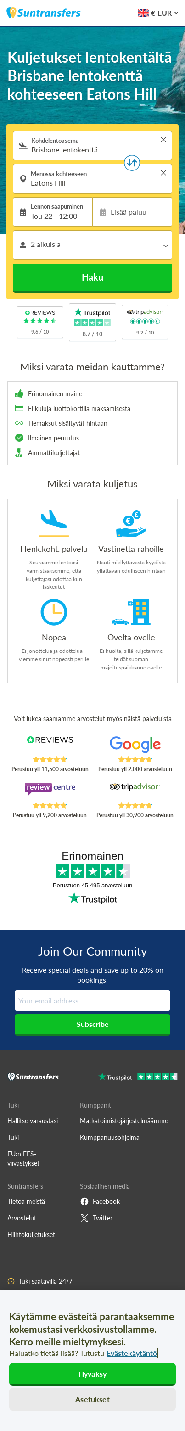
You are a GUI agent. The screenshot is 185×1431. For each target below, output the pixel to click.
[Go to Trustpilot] (138, 1078)
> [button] (163, 139)
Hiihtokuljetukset (31, 1234)
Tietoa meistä (26, 1201)
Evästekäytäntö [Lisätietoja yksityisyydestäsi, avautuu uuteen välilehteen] (132, 1353)
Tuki (13, 1137)
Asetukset (92, 1399)
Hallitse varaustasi (32, 1121)
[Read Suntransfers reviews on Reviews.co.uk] (49, 746)
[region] (92, 1360)
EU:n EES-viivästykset (23, 1158)
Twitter (96, 1218)
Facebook (100, 1201)
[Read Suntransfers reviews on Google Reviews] (135, 746)
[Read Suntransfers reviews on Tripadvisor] (135, 792)
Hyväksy (92, 1373)
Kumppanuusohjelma (110, 1137)
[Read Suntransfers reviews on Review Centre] (49, 792)
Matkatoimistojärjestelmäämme (124, 1121)
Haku (92, 276)
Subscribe (93, 1024)
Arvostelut (21, 1218)
